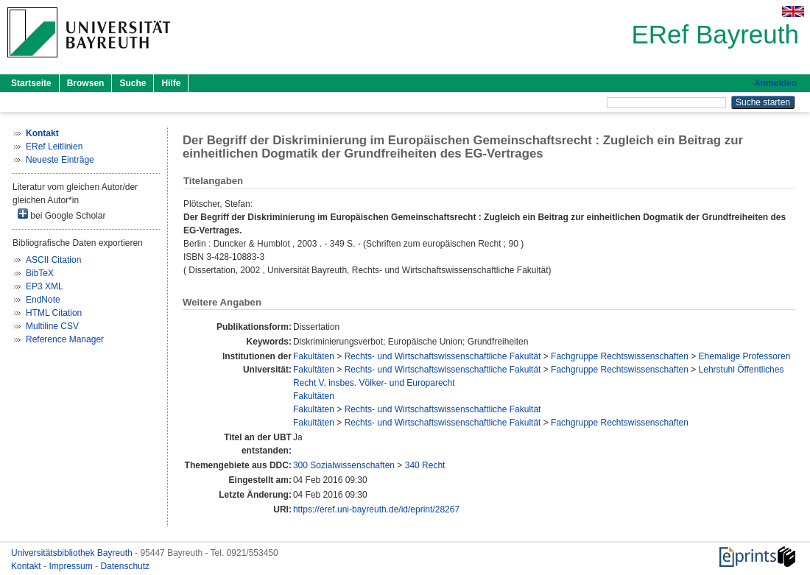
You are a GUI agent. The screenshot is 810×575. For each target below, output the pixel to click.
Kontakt (27, 566)
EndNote (43, 299)
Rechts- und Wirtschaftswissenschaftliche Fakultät (443, 356)
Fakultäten (313, 356)
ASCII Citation (53, 260)
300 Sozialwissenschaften (344, 465)
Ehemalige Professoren (745, 356)
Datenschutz (124, 566)
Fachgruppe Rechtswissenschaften (619, 356)
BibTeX (40, 273)
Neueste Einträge (60, 160)
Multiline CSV (52, 326)
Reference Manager (65, 339)
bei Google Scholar (61, 214)
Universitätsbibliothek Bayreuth (73, 553)
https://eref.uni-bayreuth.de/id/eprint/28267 (376, 509)
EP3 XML (44, 286)
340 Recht (425, 465)
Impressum (72, 566)
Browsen (86, 83)
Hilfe (170, 83)
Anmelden (775, 83)
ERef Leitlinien (54, 146)
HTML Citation (54, 313)
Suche (132, 83)
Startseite (31, 83)
